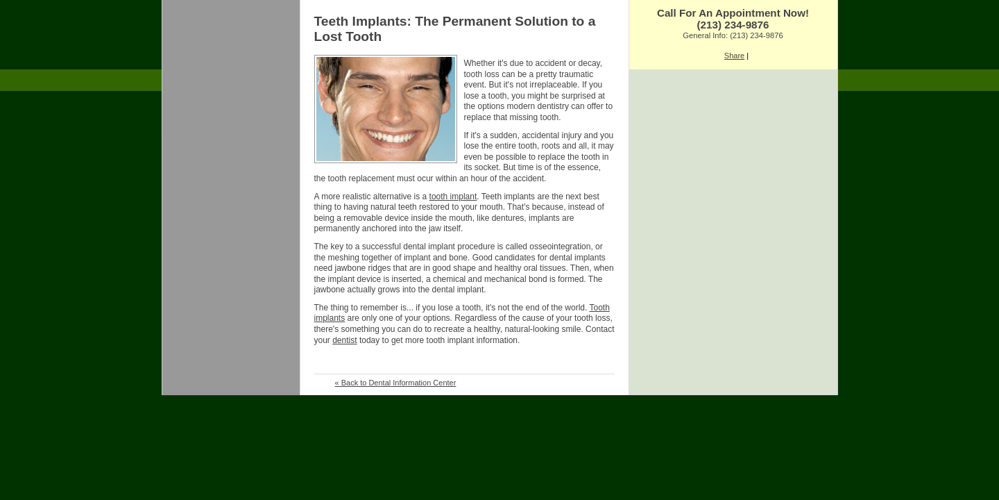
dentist (344, 340)
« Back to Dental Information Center (395, 382)
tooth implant (453, 196)
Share (734, 55)
